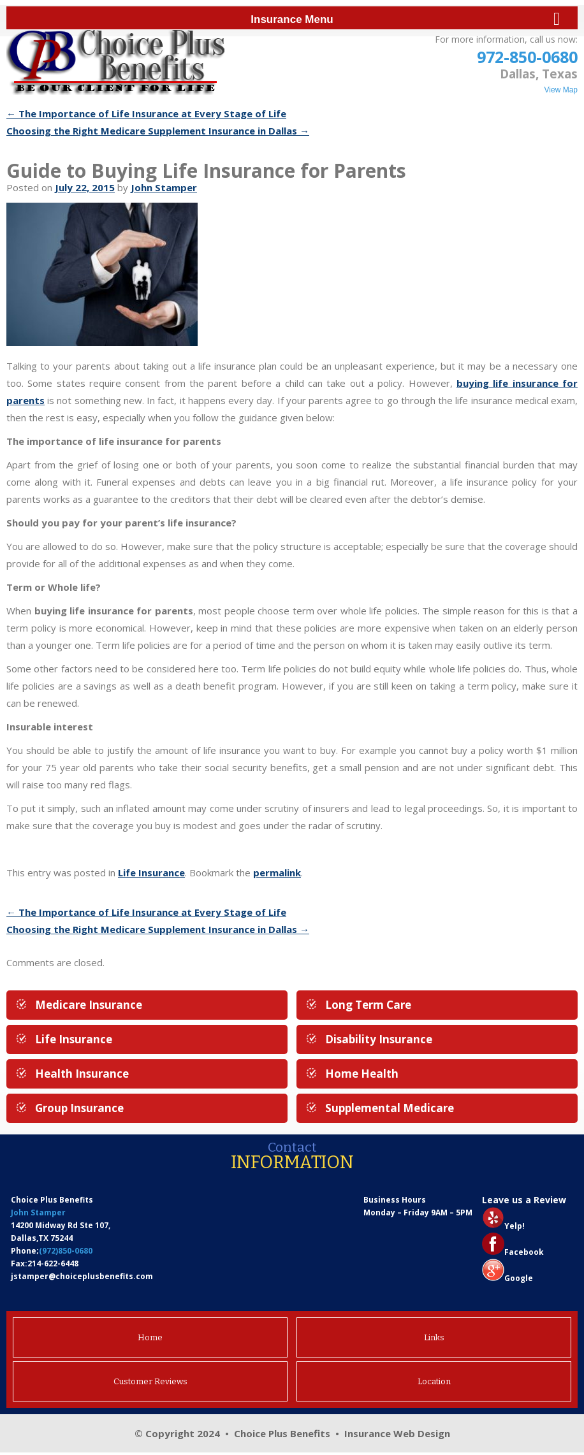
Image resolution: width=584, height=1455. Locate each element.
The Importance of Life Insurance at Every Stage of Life (146, 113)
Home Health (361, 1073)
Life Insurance (151, 872)
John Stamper (164, 187)
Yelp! (514, 1225)
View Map (561, 89)
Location (434, 1381)
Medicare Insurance (88, 1004)
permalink (277, 872)
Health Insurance (82, 1073)
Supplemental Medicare (389, 1108)
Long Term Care (368, 1004)
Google (518, 1278)
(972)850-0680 (65, 1250)
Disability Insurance (378, 1039)
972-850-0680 (527, 57)
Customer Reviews (150, 1381)
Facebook (524, 1252)
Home (150, 1337)
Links (434, 1337)
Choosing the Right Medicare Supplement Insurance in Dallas (157, 130)
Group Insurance (79, 1108)
